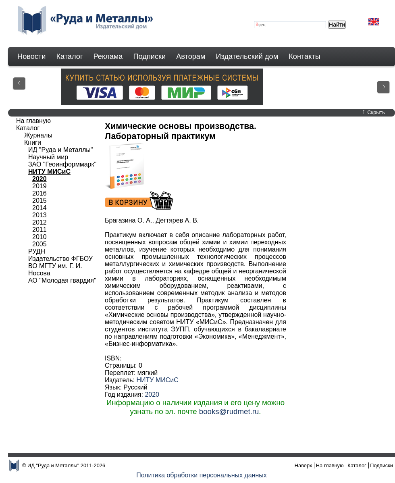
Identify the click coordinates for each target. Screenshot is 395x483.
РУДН (36, 251)
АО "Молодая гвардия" (62, 280)
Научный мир (48, 157)
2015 (39, 200)
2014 (39, 207)
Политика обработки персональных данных (201, 475)
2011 (39, 229)
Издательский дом (247, 56)
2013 (39, 215)
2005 (39, 244)
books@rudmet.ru (229, 411)
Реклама (108, 56)
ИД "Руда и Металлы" (60, 149)
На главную (33, 120)
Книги (32, 142)
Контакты (304, 56)
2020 (152, 394)
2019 (39, 186)
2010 (39, 236)
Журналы (38, 135)
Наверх (303, 465)
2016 (39, 193)
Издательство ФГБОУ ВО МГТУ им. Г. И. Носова (60, 266)
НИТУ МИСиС (157, 380)
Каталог (69, 56)
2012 (39, 222)
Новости (31, 56)
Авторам (190, 56)
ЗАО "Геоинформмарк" (62, 164)
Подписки (149, 56)
